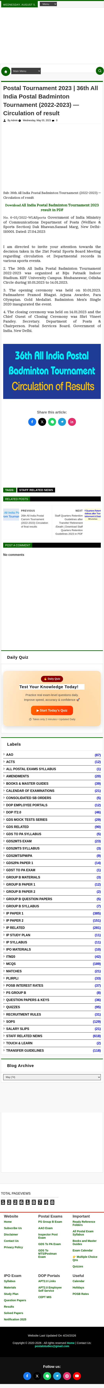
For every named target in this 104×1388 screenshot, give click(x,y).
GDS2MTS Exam (19, 841)
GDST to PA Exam (20, 870)
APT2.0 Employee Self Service (50, 1289)
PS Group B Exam (50, 1221)
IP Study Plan (18, 935)
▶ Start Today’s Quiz (52, 710)
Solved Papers (13, 1313)
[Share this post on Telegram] (62, 422)
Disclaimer (11, 1234)
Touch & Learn (19, 1043)
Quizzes (13, 1007)
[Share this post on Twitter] (42, 422)
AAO (9, 754)
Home (8, 1221)
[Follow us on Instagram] (67, 1376)
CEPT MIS (45, 1297)
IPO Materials (18, 949)
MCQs (11, 964)
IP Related (15, 927)
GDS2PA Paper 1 (19, 863)
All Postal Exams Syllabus (31, 769)
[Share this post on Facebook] (32, 422)
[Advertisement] (52, 36)
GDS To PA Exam (49, 1244)
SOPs (10, 1021)
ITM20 (10, 956)
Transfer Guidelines (25, 1050)
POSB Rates (81, 1293)
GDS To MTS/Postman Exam (47, 1253)
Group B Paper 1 (20, 884)
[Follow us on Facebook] (27, 1376)
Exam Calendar (83, 1250)
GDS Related (17, 827)
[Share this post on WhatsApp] (52, 422)
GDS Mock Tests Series (26, 819)
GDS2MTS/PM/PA (19, 855)
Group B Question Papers (29, 899)
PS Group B (16, 992)
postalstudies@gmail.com (52, 1346)
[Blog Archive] (52, 1077)
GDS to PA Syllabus (23, 834)
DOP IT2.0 (13, 812)
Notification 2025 (15, 1319)
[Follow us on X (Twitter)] (37, 1376)
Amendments (17, 776)
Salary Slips (17, 1029)
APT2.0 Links (47, 1281)
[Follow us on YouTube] (77, 1376)
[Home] (5, 71)
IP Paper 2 (14, 920)
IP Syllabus (16, 942)
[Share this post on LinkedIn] (72, 422)
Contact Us (11, 1240)
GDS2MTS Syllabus (23, 848)
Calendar (79, 1281)
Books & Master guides (27, 783)
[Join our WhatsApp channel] (47, 1376)
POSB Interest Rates (24, 985)
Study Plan (11, 1293)
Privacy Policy (13, 1247)
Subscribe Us (13, 1228)
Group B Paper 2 (20, 891)
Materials (10, 1287)
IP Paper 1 (14, 913)
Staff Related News (36, 490)
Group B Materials (23, 877)
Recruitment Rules (23, 1014)
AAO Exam (45, 1228)
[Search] (100, 71)
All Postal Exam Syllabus (83, 1233)
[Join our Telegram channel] (57, 1376)
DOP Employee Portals (26, 805)
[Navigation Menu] (48, 4)
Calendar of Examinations (30, 790)
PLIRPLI (12, 978)
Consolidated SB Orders (28, 798)
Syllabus (10, 1281)
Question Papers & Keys (27, 1000)
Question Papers (15, 1300)
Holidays (78, 1287)
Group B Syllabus (22, 906)
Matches (14, 971)
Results (9, 1306)
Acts (10, 762)
